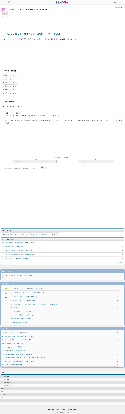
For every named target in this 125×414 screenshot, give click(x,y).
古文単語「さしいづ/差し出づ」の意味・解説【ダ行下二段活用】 (27, 288)
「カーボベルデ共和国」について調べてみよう (22, 315)
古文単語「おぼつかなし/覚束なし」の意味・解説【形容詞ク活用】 (18, 361)
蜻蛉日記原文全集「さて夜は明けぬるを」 (12, 343)
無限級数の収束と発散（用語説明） (20, 322)
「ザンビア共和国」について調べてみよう (21, 311)
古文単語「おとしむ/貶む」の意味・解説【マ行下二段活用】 (55, 276)
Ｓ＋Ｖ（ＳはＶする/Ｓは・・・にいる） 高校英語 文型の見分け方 (28, 292)
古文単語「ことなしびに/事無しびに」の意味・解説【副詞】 (17, 354)
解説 (27, 234)
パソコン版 (66, 412)
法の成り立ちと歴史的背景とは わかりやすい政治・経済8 (16, 340)
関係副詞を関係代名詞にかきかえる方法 (21, 318)
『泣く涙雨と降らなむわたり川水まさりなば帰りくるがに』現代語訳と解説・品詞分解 (23, 357)
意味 (31, 234)
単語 (16, 234)
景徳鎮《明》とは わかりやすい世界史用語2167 (14, 332)
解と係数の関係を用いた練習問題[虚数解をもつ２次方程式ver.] (17, 336)
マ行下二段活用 (43, 234)
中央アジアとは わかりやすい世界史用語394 (13, 347)
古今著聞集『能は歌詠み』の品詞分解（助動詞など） (24, 297)
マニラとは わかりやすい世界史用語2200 (12, 364)
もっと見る (120, 262)
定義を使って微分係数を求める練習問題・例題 (13, 350)
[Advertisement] (62, 22)
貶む (56, 234)
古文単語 (21, 234)
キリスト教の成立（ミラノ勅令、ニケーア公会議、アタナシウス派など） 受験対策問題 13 (34, 304)
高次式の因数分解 (15, 308)
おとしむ (51, 234)
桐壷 (12, 113)
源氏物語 (10, 234)
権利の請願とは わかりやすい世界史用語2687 (23, 300)
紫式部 (4, 234)
